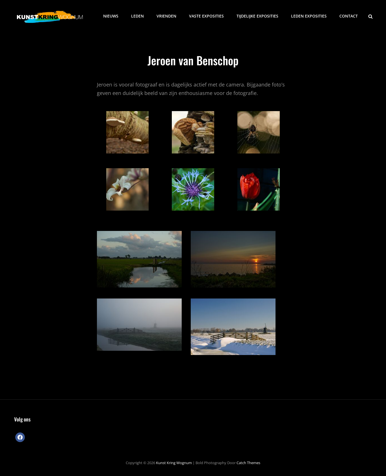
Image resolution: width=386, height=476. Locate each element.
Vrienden (166, 16)
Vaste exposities (206, 16)
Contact (348, 16)
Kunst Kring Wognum (174, 462)
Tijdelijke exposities (257, 16)
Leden (137, 16)
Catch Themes (248, 462)
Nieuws (110, 16)
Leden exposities (309, 16)
